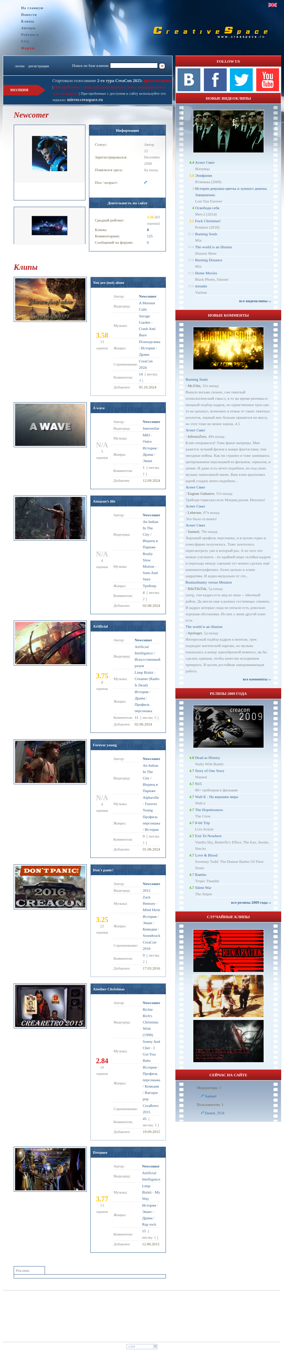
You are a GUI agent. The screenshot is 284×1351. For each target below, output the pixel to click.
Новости (29, 15)
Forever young (105, 745)
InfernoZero (197, 436)
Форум (28, 48)
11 (136, 717)
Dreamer (100, 1152)
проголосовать (157, 80)
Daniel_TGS (215, 1113)
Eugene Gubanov (201, 493)
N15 (198, 784)
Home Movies (206, 273)
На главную (32, 8)
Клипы (27, 21)
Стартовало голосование (97, 80)
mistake (201, 286)
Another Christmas (109, 989)
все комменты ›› (257, 679)
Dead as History (207, 757)
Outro (147, 441)
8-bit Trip (202, 823)
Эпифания (203, 175)
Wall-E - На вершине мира (216, 797)
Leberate (194, 512)
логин (19, 66)
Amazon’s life (104, 501)
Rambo (200, 874)
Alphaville (151, 797)
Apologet (194, 633)
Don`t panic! (103, 870)
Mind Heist (151, 910)
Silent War (203, 887)
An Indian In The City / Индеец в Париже (150, 534)
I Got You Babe (149, 1054)
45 (145, 1118)
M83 (146, 435)
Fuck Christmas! (208, 221)
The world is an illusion (213, 247)
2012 (146, 890)
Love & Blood (206, 855)
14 (141, 374)
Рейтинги (30, 35)
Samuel (193, 531)
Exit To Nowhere (208, 836)
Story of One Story (209, 770)
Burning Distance (208, 260)
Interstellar (151, 428)
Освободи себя (207, 208)
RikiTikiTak (197, 588)
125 (150, 236)
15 (144, 1231)
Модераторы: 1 (209, 1087)
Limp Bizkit (144, 672)
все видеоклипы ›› (255, 301)
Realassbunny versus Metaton (209, 582)
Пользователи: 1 (210, 1104)
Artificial (100, 626)
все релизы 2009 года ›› (251, 902)
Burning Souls (206, 234)
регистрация (38, 66)
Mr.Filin (194, 386)
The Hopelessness (209, 810)
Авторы (28, 28)
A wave (99, 408)
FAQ (25, 41)
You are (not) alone (108, 282)
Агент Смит (205, 162)
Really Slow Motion (148, 560)
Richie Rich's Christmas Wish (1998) (151, 1022)
